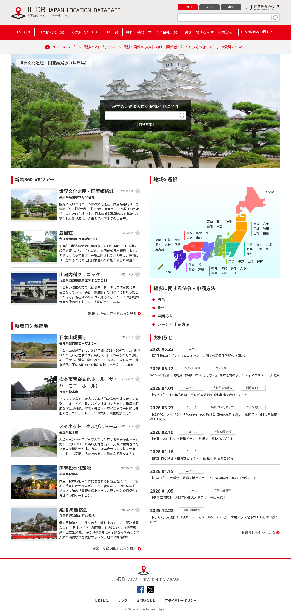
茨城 (269, 244)
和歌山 (235, 273)
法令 (161, 299)
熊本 (158, 245)
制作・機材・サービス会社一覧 (151, 32)
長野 (241, 261)
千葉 (259, 249)
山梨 (250, 261)
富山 (210, 222)
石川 (219, 222)
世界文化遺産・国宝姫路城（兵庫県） (54, 63)
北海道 (270, 192)
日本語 (187, 7)
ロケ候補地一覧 (51, 32)
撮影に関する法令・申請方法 (208, 32)
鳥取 (189, 233)
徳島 (192, 265)
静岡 (260, 261)
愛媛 (192, 270)
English (209, 7)
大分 (168, 245)
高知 (201, 270)
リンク (123, 600)
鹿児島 (159, 249)
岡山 (208, 233)
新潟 (231, 261)
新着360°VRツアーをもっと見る (112, 313)
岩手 (266, 224)
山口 (199, 238)
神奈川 (251, 254)
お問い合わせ (146, 600)
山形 (256, 233)
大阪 (243, 268)
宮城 (256, 229)
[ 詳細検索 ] (145, 124)
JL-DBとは (101, 600)
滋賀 (224, 268)
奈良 (224, 273)
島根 (199, 233)
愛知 (210, 226)
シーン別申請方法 (173, 324)
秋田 (266, 229)
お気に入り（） (85, 32)
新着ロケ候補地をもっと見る (114, 549)
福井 (214, 268)
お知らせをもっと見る (258, 532)
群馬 (250, 249)
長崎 (177, 240)
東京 (250, 244)
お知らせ (23, 32)
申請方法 (165, 316)
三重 (219, 226)
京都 (233, 268)
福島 (266, 233)
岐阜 (229, 222)
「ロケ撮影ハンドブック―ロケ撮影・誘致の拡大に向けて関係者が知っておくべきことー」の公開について (159, 46)
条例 (161, 307)
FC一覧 (112, 32)
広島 (189, 238)
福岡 (158, 240)
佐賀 (168, 240)
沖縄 (168, 272)
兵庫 (214, 273)
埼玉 (269, 249)
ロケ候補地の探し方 (257, 31)
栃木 (259, 244)
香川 (201, 265)
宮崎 (177, 245)
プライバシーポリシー (181, 600)
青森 (256, 224)
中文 (231, 7)
